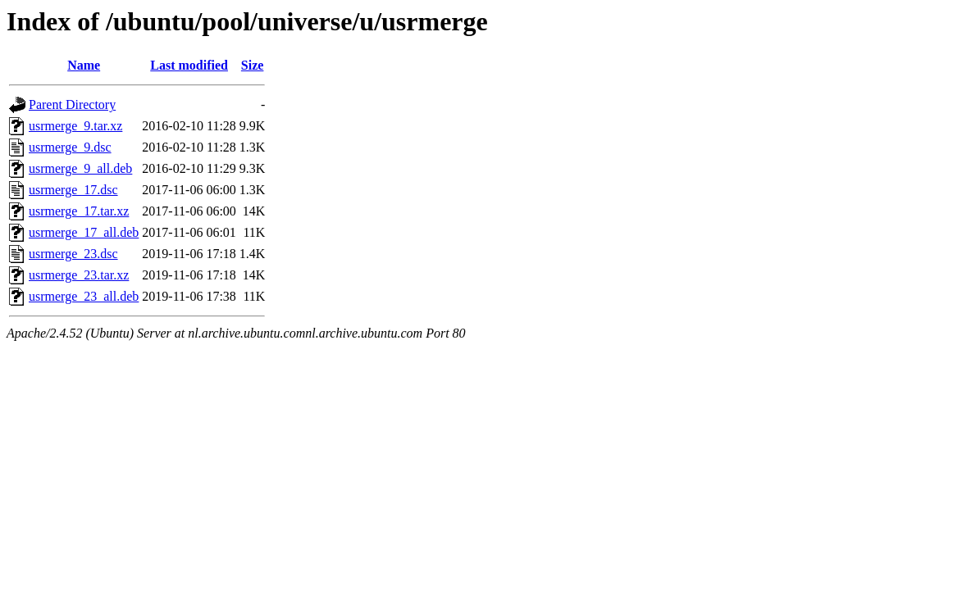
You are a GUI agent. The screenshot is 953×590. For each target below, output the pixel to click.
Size (252, 65)
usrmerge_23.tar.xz (79, 275)
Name (83, 65)
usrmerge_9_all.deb (80, 168)
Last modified (189, 65)
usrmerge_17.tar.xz (79, 211)
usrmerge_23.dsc (73, 254)
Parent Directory (72, 104)
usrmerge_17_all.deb (84, 232)
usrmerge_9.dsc (70, 147)
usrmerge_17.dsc (73, 190)
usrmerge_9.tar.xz (75, 126)
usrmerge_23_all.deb (84, 296)
